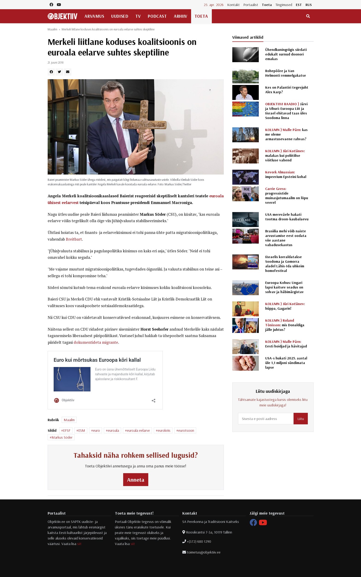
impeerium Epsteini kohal (285, 174)
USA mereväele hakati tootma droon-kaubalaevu (287, 216)
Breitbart (74, 239)
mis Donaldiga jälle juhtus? (284, 325)
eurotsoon (186, 430)
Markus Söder (62, 437)
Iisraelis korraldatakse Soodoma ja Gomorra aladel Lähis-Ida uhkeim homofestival (284, 263)
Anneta (135, 479)
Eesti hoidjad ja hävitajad (286, 343)
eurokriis (164, 430)
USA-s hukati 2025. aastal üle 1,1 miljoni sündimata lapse (286, 363)
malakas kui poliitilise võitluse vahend (285, 155)
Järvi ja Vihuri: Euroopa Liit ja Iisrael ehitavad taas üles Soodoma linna (286, 111)
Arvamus (94, 16)
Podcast (157, 16)
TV (138, 16)
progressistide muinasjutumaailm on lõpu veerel (286, 195)
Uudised (119, 16)
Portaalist (250, 4)
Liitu (300, 418)
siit (79, 543)
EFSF (66, 430)
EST (299, 4)
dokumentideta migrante (96, 342)
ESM (81, 430)
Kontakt (233, 4)
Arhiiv (180, 16)
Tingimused (284, 4)
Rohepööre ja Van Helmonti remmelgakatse (285, 73)
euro (96, 430)
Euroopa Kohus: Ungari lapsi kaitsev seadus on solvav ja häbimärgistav (284, 287)
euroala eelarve (138, 430)
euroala (113, 430)
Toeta (267, 4)
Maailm (52, 29)
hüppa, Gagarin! (285, 306)
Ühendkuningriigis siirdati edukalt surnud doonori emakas (286, 54)
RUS (309, 4)
